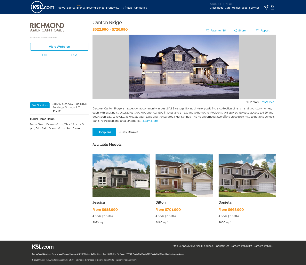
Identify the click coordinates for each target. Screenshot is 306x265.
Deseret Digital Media (105, 260)
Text (74, 57)
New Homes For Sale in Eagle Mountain (57, 143)
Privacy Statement (70, 254)
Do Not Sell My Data (98, 254)
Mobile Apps (180, 245)
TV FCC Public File (133, 254)
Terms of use (37, 254)
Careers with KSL (264, 245)
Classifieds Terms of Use (52, 254)
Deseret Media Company (127, 260)
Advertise (195, 245)
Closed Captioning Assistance (172, 254)
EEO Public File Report (116, 254)
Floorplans (104, 133)
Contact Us (222, 245)
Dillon (161, 204)
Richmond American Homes (43, 39)
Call (44, 57)
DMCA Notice (84, 254)
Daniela (225, 204)
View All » (268, 103)
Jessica (99, 204)
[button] (240, 32)
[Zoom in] (84, 68)
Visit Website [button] (59, 48)
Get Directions (40, 107)
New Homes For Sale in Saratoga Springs (58, 139)
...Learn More (149, 122)
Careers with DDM (241, 245)
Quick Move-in (128, 133)
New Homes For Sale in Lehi (50, 148)
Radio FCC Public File (150, 254)
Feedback (208, 245)
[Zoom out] (84, 74)
